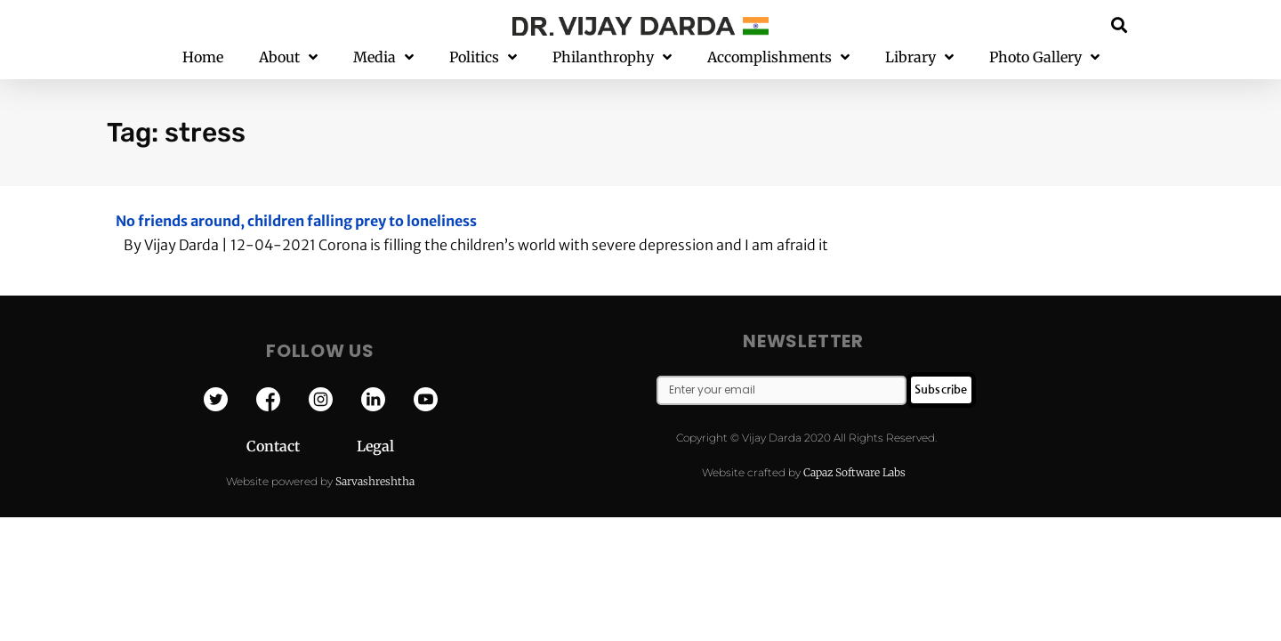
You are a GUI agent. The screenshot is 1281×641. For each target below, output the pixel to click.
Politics (483, 57)
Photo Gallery (1044, 57)
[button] (1119, 24)
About (288, 57)
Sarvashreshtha (375, 481)
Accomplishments (778, 57)
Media (383, 57)
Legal (375, 446)
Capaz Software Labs (854, 472)
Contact (301, 446)
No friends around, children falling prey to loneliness (296, 221)
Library (919, 57)
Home (202, 57)
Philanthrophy (612, 57)
